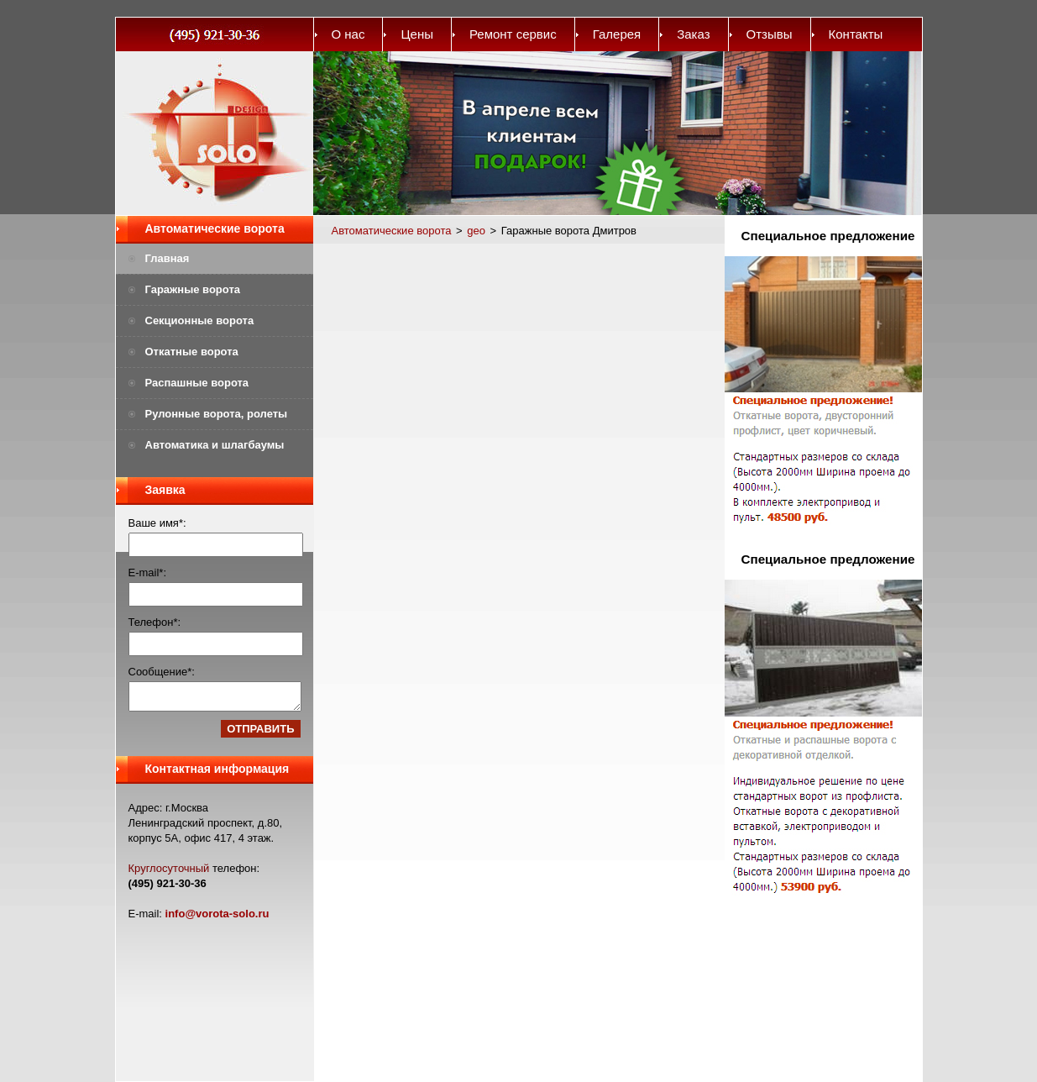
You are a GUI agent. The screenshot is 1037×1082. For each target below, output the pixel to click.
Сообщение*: (161, 671)
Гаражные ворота (193, 289)
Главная (167, 258)
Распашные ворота (197, 382)
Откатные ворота (191, 351)
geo (476, 230)
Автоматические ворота (215, 228)
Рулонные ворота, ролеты (216, 413)
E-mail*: (147, 572)
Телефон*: (154, 622)
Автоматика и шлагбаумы (215, 445)
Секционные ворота (199, 320)
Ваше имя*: (157, 523)
